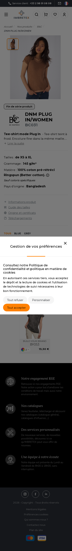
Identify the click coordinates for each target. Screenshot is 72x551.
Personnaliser (41, 300)
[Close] (65, 243)
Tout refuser (15, 300)
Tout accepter (16, 307)
